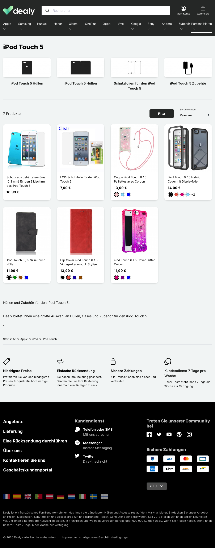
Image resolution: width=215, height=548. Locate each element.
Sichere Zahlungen (126, 371)
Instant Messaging (97, 448)
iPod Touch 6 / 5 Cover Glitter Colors (134, 262)
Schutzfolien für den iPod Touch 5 (134, 85)
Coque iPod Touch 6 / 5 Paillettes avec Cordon (130, 179)
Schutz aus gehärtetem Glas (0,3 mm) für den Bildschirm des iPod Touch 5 (26, 181)
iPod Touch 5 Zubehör (188, 83)
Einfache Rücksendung (76, 371)
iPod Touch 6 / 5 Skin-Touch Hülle (26, 262)
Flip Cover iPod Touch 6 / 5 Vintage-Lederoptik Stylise (79, 262)
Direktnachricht (95, 461)
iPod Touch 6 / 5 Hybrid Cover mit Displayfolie (184, 179)
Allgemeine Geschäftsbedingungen (106, 537)
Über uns (12, 450)
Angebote (13, 421)
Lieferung (13, 431)
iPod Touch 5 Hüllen (27, 83)
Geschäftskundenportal (27, 470)
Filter (161, 113)
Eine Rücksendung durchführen (35, 440)
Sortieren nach (188, 109)
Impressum (69, 537)
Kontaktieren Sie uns (24, 460)
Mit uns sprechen (96, 434)
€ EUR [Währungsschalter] (156, 486)
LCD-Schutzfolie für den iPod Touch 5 (80, 179)
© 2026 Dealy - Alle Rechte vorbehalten (29, 537)
